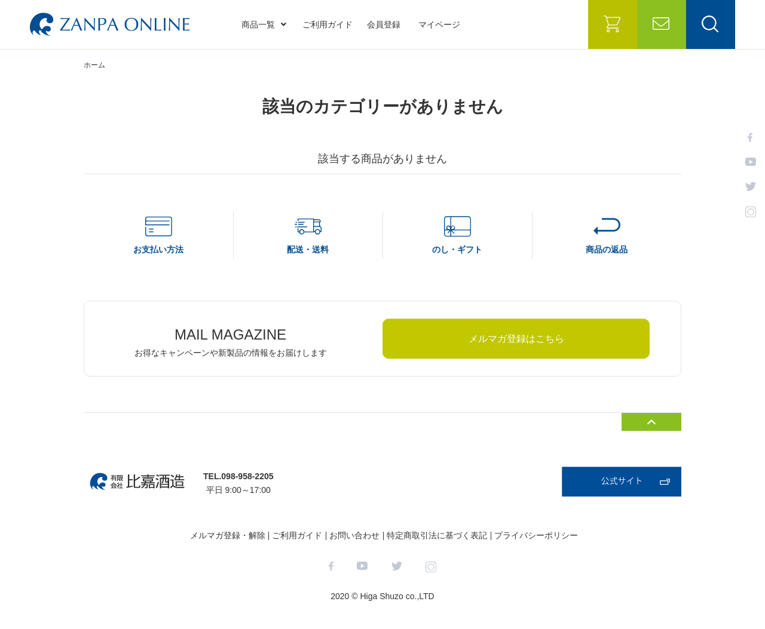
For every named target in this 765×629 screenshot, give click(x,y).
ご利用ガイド (327, 24)
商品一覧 (263, 24)
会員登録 (383, 24)
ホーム (94, 65)
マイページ (439, 24)
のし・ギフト (457, 249)
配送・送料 (308, 249)
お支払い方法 (158, 249)
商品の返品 (607, 249)
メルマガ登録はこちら (516, 339)
